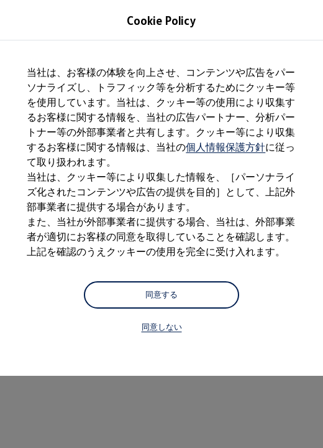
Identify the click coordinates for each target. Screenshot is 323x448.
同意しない (162, 327)
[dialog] (161, 224)
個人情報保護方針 (225, 147)
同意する (161, 294)
